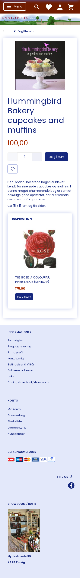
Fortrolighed (16, 340)
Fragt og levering (19, 346)
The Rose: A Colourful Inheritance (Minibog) (32, 279)
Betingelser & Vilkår (21, 364)
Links (11, 376)
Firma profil (15, 352)
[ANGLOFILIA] (40, 19)
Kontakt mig (16, 358)
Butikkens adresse (20, 370)
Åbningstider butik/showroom (28, 382)
